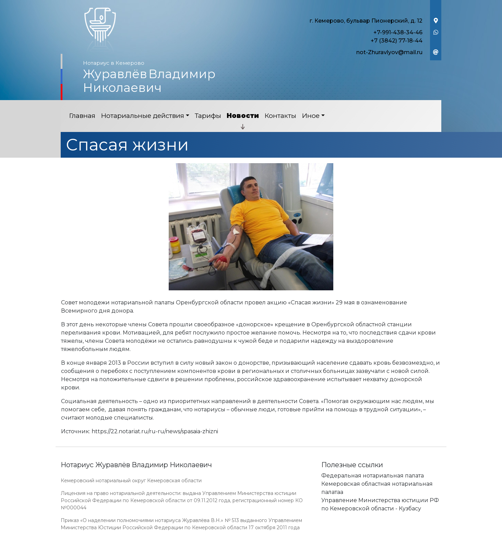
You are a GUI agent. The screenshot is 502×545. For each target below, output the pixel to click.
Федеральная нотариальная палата (372, 475)
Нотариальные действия (142, 116)
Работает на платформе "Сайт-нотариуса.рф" (387, 541)
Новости (243, 116)
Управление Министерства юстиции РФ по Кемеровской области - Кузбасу (380, 504)
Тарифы (208, 116)
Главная (82, 116)
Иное (311, 116)
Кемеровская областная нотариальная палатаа (377, 488)
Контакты (280, 116)
